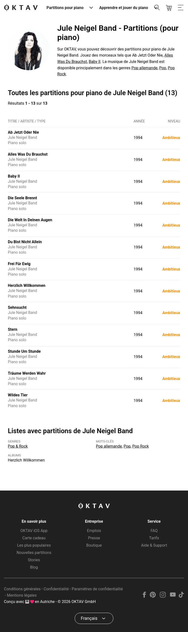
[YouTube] (172, 596)
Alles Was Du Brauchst (27, 154)
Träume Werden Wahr (27, 373)
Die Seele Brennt (22, 198)
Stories (34, 560)
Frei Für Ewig (19, 263)
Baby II (95, 61)
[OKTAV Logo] (21, 8)
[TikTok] (181, 596)
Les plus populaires (34, 545)
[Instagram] (162, 596)
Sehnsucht (17, 307)
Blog (34, 567)
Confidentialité (56, 589)
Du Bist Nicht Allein (25, 242)
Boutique (94, 545)
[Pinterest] (152, 596)
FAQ (154, 530)
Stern (12, 329)
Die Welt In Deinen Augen (30, 220)
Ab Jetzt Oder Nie (23, 132)
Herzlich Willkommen (26, 285)
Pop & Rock (18, 446)
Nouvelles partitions (34, 552)
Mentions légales (21, 595)
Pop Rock (140, 446)
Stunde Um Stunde (24, 351)
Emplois (94, 530)
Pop (162, 68)
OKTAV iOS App (33, 530)
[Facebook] (144, 596)
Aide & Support (154, 545)
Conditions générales (22, 589)
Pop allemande (144, 68)
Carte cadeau (34, 538)
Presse (94, 538)
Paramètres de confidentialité (97, 589)
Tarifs (154, 538)
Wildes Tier (18, 395)
